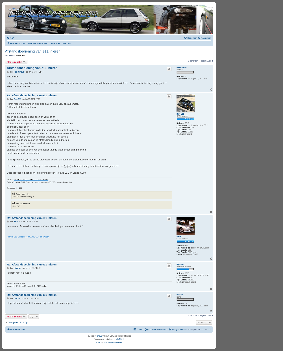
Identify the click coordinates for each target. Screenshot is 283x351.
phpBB (99, 336)
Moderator (20, 55)
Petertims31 (182, 68)
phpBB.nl (120, 339)
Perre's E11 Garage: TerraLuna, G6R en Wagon (28, 237)
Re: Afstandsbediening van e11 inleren (31, 95)
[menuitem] (10, 38)
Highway (180, 264)
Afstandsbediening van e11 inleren (32, 51)
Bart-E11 (180, 114)
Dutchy (180, 295)
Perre (179, 236)
